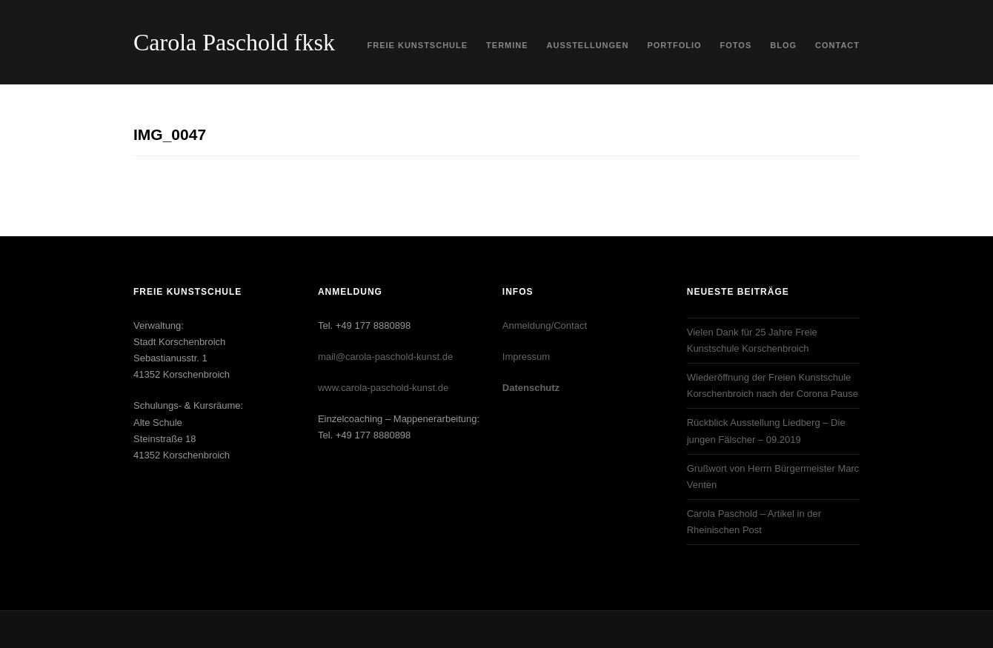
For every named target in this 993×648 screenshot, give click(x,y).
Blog (783, 45)
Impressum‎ (526, 356)
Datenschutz (530, 387)
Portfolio (674, 45)
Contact (837, 45)
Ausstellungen (588, 45)
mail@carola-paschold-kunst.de (385, 356)
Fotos (736, 45)
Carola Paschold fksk (234, 42)
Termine (507, 45)
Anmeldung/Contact (544, 325)
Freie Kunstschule (418, 45)
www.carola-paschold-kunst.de (383, 387)
